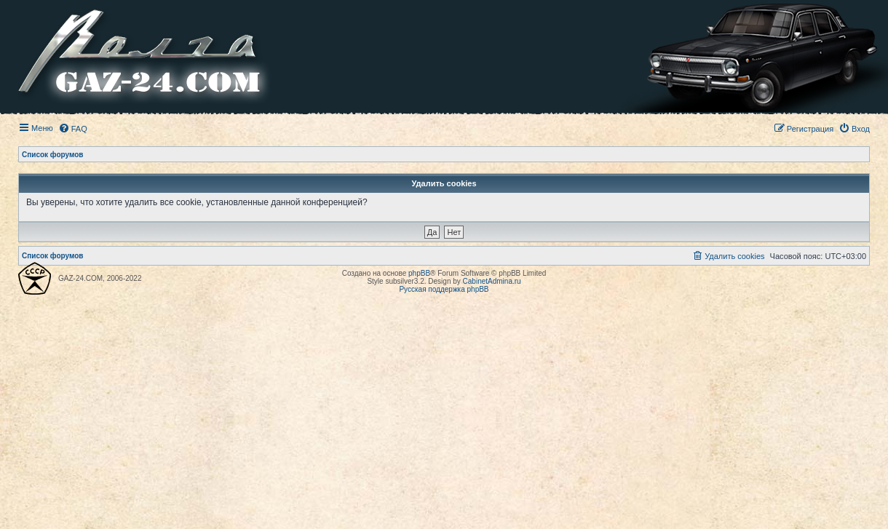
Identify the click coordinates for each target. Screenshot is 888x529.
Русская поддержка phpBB (443, 289)
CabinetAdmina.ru (492, 281)
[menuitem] (72, 129)
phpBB (419, 273)
